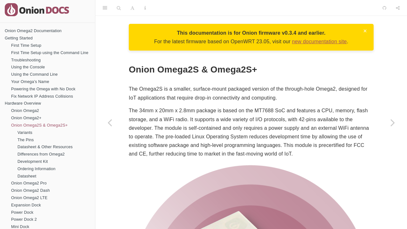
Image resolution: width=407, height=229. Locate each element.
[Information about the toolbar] (145, 8)
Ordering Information (36, 169)
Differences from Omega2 (41, 154)
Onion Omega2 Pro (29, 183)
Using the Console (28, 67)
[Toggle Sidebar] (105, 8)
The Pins (25, 140)
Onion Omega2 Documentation (33, 31)
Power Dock (22, 212)
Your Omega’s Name (30, 82)
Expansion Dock (26, 205)
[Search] (119, 8)
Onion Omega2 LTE (29, 198)
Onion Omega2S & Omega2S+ (39, 125)
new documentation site (319, 41)
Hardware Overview (23, 103)
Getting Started (19, 38)
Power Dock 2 (24, 219)
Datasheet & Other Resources (44, 147)
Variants (24, 132)
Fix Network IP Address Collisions (42, 96)
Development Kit (32, 161)
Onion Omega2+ (26, 118)
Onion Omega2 (25, 110)
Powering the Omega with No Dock (43, 89)
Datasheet (26, 176)
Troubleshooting (26, 60)
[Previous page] (109, 122)
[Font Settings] (132, 8)
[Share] (397, 8)
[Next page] (392, 122)
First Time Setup (26, 45)
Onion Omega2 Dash (30, 190)
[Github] (384, 8)
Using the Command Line (34, 74)
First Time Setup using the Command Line (49, 53)
